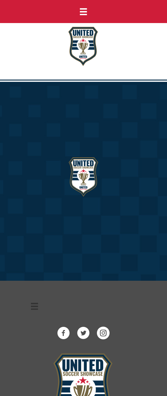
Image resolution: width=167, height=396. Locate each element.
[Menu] (83, 11)
